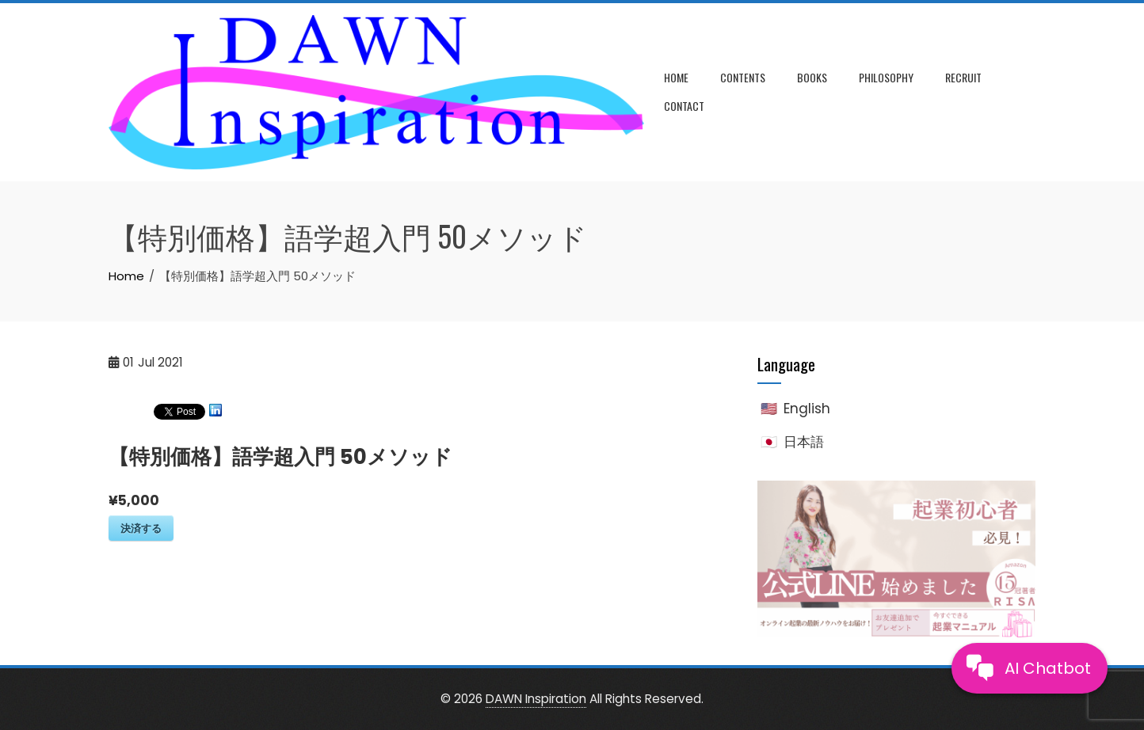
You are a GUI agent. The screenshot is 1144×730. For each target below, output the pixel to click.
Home (676, 77)
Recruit (963, 77)
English (807, 408)
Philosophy (886, 77)
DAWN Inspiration (536, 698)
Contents (742, 77)
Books (812, 77)
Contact (684, 105)
